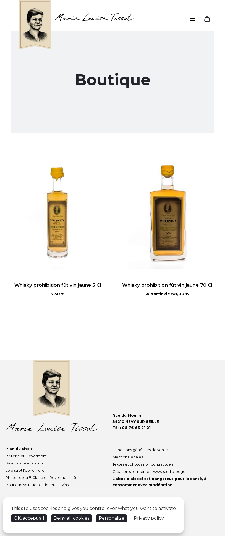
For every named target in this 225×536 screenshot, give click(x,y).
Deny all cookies (71, 518)
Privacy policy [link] (149, 518)
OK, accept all (29, 518)
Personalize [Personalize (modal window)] (111, 518)
